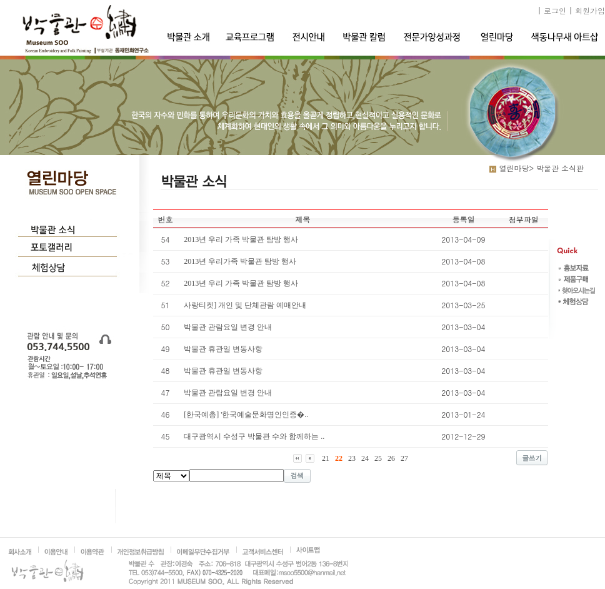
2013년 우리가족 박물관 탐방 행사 (240, 261)
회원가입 (590, 10)
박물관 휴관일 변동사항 (223, 349)
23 (352, 458)
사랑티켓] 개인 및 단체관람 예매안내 (245, 305)
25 (378, 458)
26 (391, 458)
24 (365, 458)
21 (325, 458)
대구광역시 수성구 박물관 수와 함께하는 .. (254, 436)
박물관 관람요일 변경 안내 (228, 327)
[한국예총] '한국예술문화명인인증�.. (246, 414)
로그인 (555, 10)
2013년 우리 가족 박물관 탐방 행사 (241, 239)
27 (404, 458)
